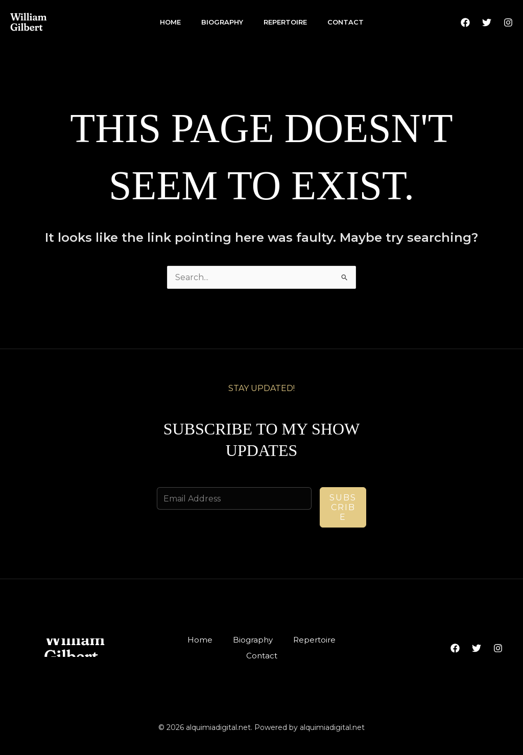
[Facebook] (465, 22)
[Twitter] (486, 22)
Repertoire (285, 22)
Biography (222, 22)
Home (170, 22)
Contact (345, 22)
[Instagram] (508, 22)
